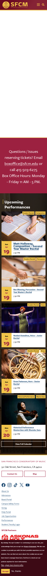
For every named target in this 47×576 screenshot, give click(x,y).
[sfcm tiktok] (16, 484)
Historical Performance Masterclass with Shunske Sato (27, 428)
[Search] (43, 4)
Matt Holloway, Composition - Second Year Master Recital (27, 245)
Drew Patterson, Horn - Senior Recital (26, 382)
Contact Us (12, 473)
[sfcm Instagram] (10, 484)
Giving (4, 507)
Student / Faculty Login (11, 524)
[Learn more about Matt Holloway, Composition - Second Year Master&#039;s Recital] (23, 226)
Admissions (6, 495)
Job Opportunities (9, 516)
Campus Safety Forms (10, 503)
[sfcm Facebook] (4, 484)
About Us (5, 491)
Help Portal (6, 511)
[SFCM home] (15, 5)
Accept (5, 571)
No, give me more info (12, 565)
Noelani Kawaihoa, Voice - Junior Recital (27, 336)
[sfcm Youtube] (28, 484)
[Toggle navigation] (38, 4)
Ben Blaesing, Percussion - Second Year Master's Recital (28, 290)
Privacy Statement (30, 546)
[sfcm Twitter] (22, 484)
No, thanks (16, 571)
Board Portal (7, 499)
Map (35, 473)
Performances (7, 520)
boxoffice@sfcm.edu (21, 163)
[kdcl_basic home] (23, 461)
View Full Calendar (23, 444)
